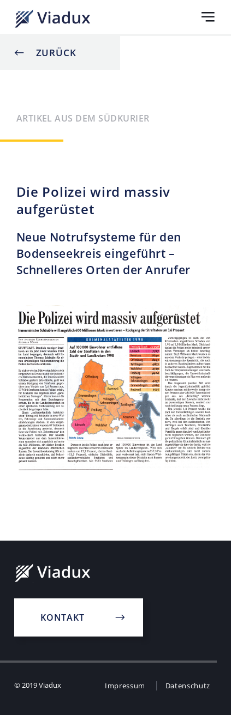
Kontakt (62, 617)
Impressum (125, 685)
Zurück (56, 52)
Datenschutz (187, 685)
